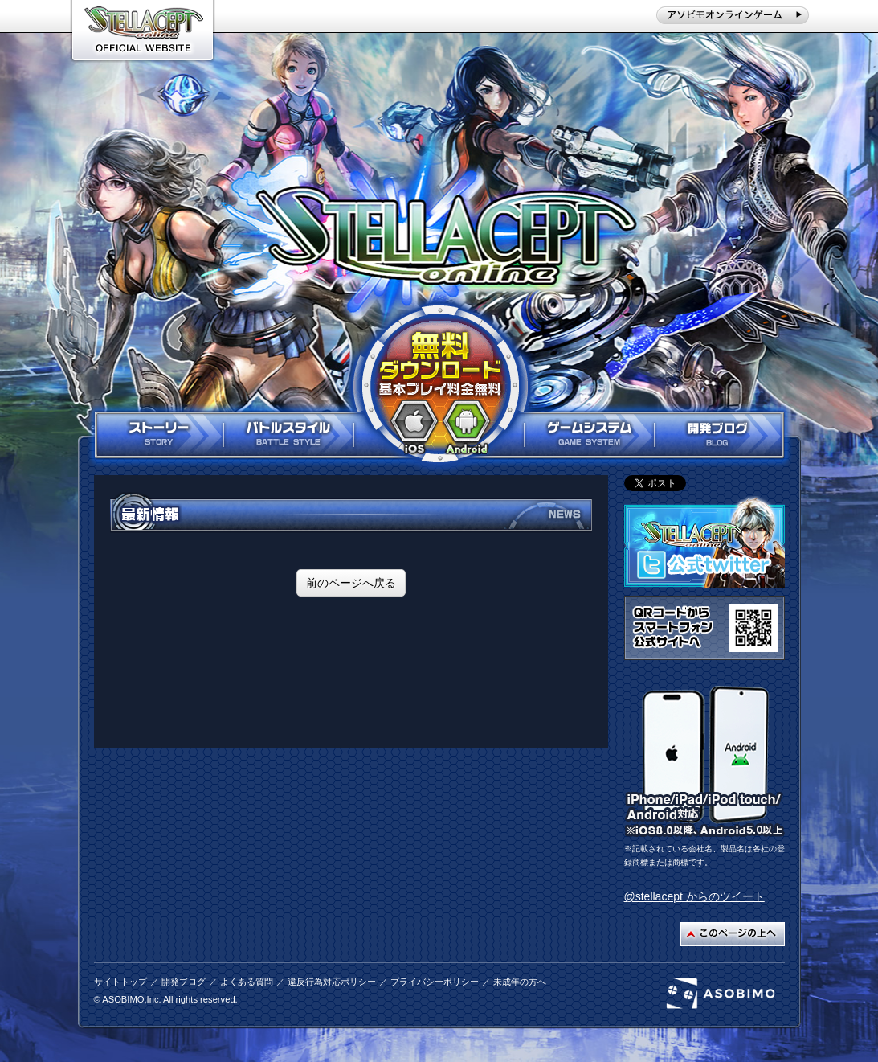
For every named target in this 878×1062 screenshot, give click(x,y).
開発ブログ (183, 981)
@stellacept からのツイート (694, 896)
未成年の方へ (519, 981)
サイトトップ (120, 981)
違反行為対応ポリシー (332, 981)
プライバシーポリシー (434, 981)
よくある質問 (246, 981)
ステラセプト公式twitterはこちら (704, 542)
